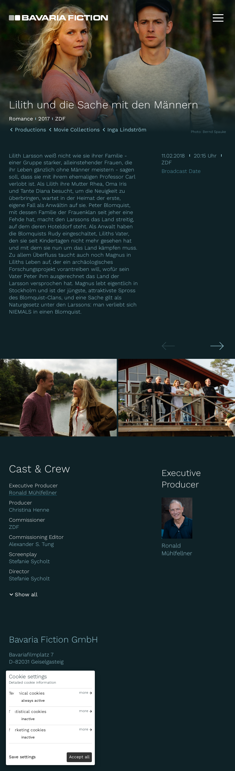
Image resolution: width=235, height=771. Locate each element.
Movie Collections (77, 130)
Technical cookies (26, 693)
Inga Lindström (126, 130)
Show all (26, 594)
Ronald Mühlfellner (33, 492)
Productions (30, 130)
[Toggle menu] (218, 18)
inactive (28, 719)
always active (33, 700)
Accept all (79, 756)
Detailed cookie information (32, 682)
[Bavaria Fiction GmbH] (58, 17)
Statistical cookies (27, 711)
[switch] (27, 700)
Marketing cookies (27, 729)
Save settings (22, 756)
